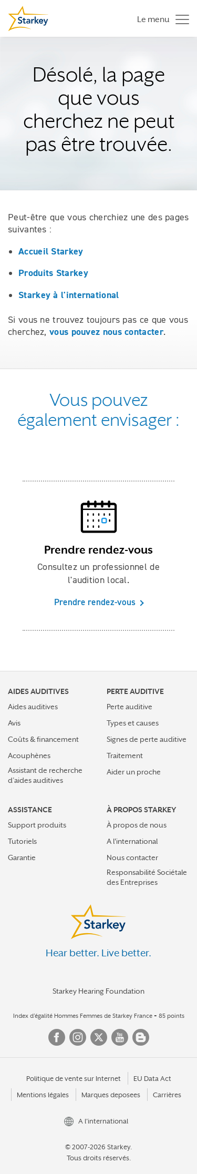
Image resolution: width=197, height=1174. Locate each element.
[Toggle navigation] (160, 18)
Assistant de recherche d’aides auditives (45, 775)
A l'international (132, 841)
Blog (140, 1037)
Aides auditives (33, 706)
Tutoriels (22, 841)
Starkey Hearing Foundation (98, 991)
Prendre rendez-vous (95, 602)
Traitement (125, 755)
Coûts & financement (43, 739)
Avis (14, 723)
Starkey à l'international (68, 295)
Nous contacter (132, 857)
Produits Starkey (53, 273)
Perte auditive (129, 706)
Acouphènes (29, 755)
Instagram (77, 1037)
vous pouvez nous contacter (106, 331)
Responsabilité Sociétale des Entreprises (147, 877)
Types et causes (133, 723)
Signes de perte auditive (146, 739)
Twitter (98, 1037)
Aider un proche (134, 772)
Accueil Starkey (51, 251)
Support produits (37, 825)
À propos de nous (137, 825)
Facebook (56, 1037)
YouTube (119, 1037)
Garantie (22, 857)
